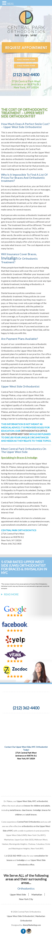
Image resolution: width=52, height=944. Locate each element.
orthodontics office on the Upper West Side (21, 329)
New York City (26, 899)
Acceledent (30, 490)
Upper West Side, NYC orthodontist (32, 801)
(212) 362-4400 (26, 74)
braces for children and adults (37, 805)
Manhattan (36, 894)
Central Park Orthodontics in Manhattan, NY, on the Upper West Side (25, 152)
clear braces (27, 810)
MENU (10, 3)
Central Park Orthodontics (13, 502)
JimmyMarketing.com (32, 925)
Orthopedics (7, 490)
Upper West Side (18, 894)
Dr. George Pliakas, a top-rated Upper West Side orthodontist (22, 395)
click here (25, 518)
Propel (19, 490)
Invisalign (9, 258)
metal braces (15, 810)
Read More (11, 594)
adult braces (31, 814)
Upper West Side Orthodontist (20, 916)
